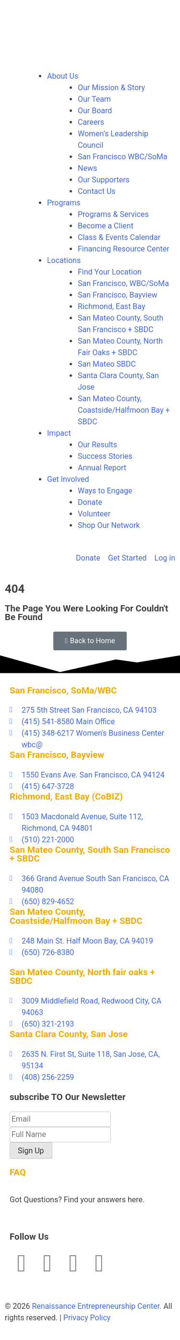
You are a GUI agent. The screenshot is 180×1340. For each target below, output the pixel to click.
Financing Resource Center (123, 248)
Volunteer (94, 513)
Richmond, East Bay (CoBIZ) (66, 796)
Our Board (95, 110)
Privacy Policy (87, 1317)
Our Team (94, 99)
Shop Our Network (109, 525)
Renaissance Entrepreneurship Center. (96, 1306)
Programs (64, 202)
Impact (59, 433)
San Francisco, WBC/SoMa (123, 283)
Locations (64, 260)
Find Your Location (110, 271)
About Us (62, 76)
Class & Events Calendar (119, 237)
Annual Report (102, 467)
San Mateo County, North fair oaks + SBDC (82, 977)
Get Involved (68, 479)
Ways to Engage (105, 490)
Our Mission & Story (111, 87)
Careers (91, 122)
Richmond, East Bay (111, 306)
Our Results (97, 444)
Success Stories (105, 456)
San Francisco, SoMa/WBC (63, 690)
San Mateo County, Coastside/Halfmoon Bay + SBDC (124, 410)
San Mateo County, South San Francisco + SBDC (90, 854)
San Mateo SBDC (107, 364)
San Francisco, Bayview (117, 294)
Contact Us (97, 191)
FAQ (18, 1172)
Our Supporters (104, 179)
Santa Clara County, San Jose (69, 1034)
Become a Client (105, 225)
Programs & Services (113, 214)
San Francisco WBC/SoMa (123, 156)
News (87, 168)
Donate (90, 502)
